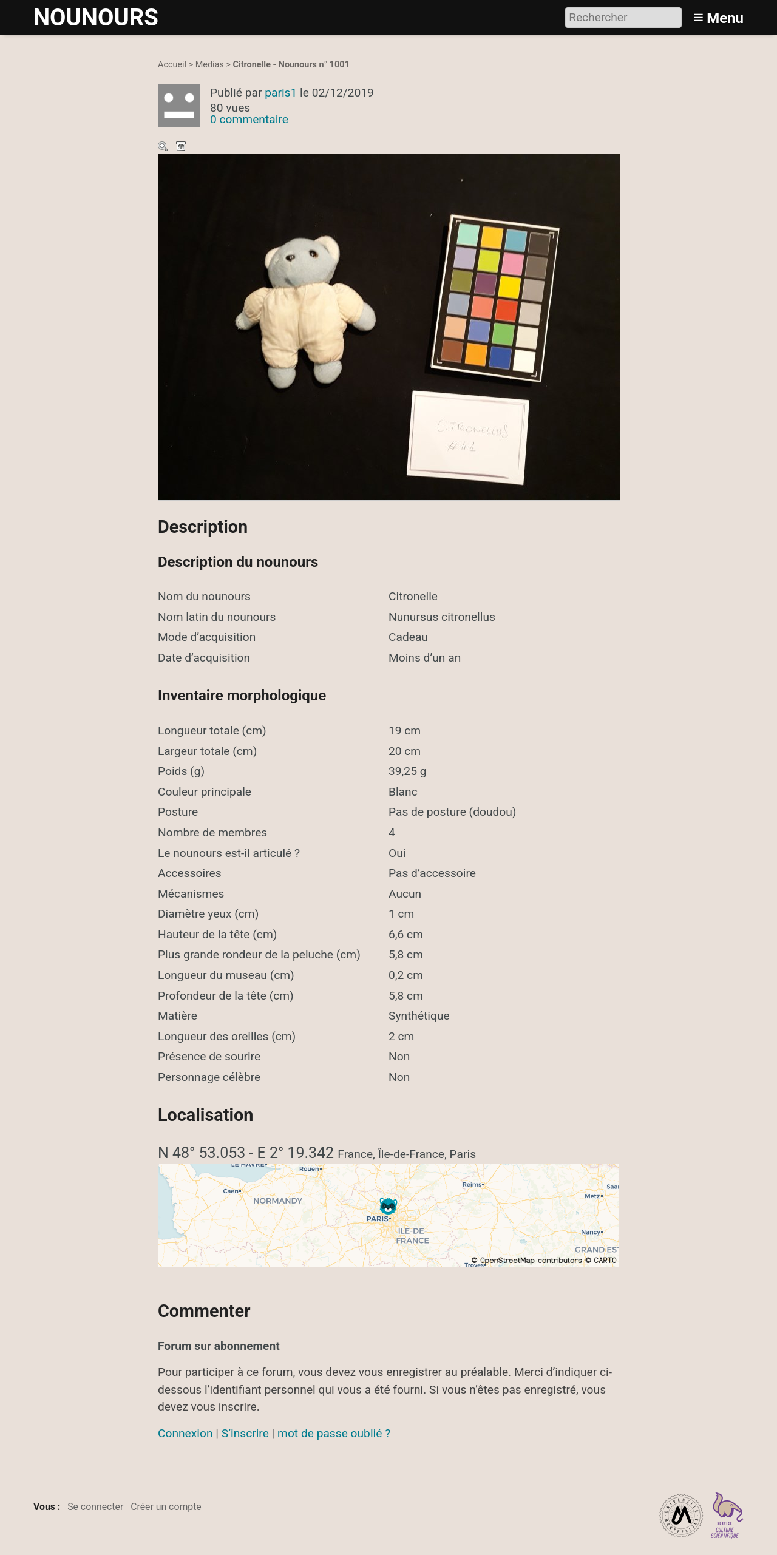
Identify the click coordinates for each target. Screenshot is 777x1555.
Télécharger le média (182, 147)
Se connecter (95, 1507)
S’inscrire (245, 1433)
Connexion (185, 1433)
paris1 (281, 93)
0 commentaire (249, 119)
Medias (209, 64)
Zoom (164, 147)
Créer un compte (166, 1507)
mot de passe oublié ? (333, 1433)
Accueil (172, 64)
